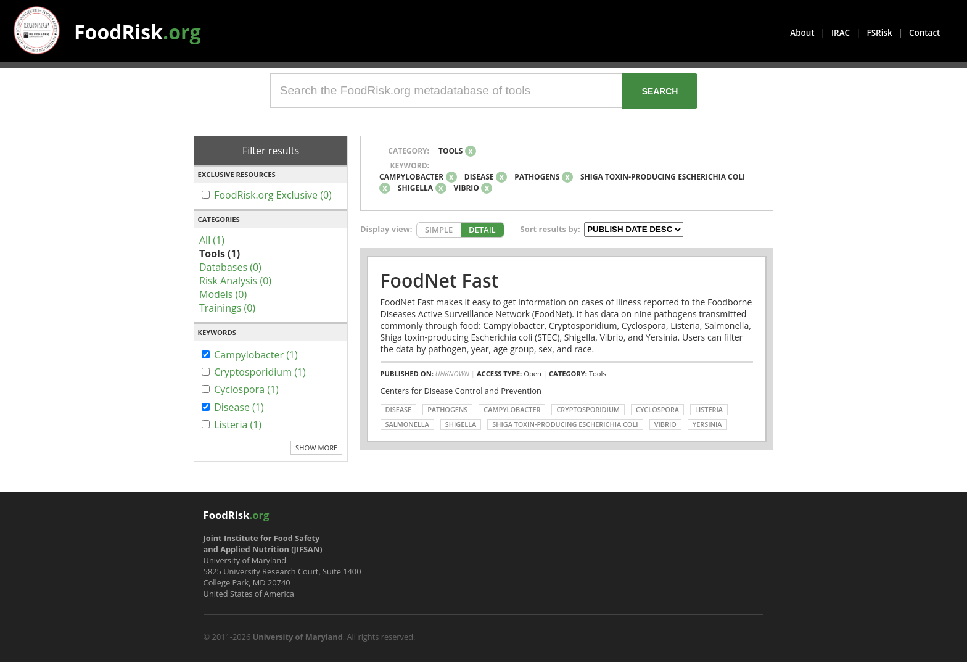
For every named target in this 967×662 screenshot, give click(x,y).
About (802, 32)
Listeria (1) (237, 424)
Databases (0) (230, 267)
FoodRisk (137, 32)
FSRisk (879, 32)
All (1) (211, 240)
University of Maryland (298, 636)
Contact (924, 32)
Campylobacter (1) (256, 355)
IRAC (840, 32)
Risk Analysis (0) (235, 281)
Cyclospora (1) (246, 389)
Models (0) (223, 294)
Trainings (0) (227, 308)
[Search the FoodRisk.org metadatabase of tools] (448, 90)
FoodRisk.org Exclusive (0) (273, 195)
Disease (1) (239, 407)
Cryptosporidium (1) (260, 372)
